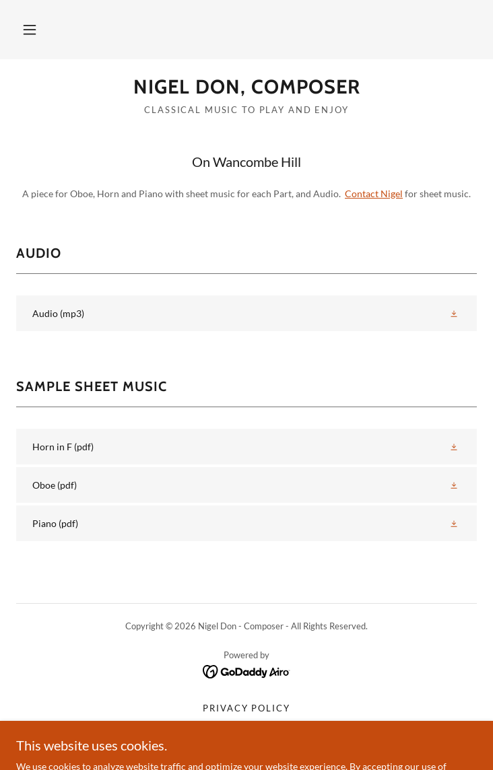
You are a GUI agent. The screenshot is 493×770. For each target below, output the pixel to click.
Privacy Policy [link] (246, 708)
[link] (246, 87)
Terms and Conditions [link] (246, 724)
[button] (29, 29)
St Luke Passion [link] (246, 740)
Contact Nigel (374, 193)
